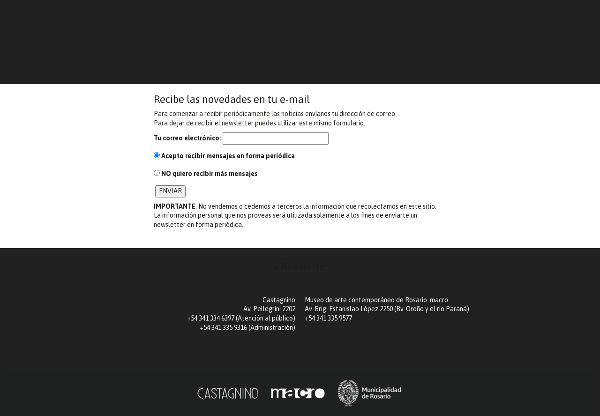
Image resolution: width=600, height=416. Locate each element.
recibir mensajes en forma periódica (224, 156)
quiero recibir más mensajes (206, 173)
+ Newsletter (300, 266)
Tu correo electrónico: (187, 138)
